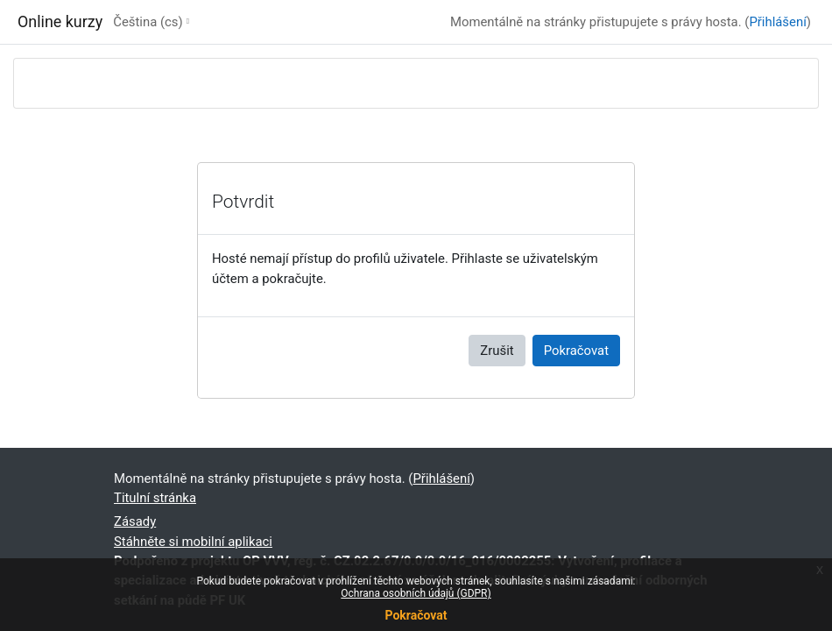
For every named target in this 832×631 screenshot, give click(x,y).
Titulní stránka (155, 498)
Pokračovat (415, 615)
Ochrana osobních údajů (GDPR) (415, 593)
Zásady (135, 521)
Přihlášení (777, 22)
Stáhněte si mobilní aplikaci (193, 541)
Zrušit (496, 350)
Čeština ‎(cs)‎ (147, 22)
